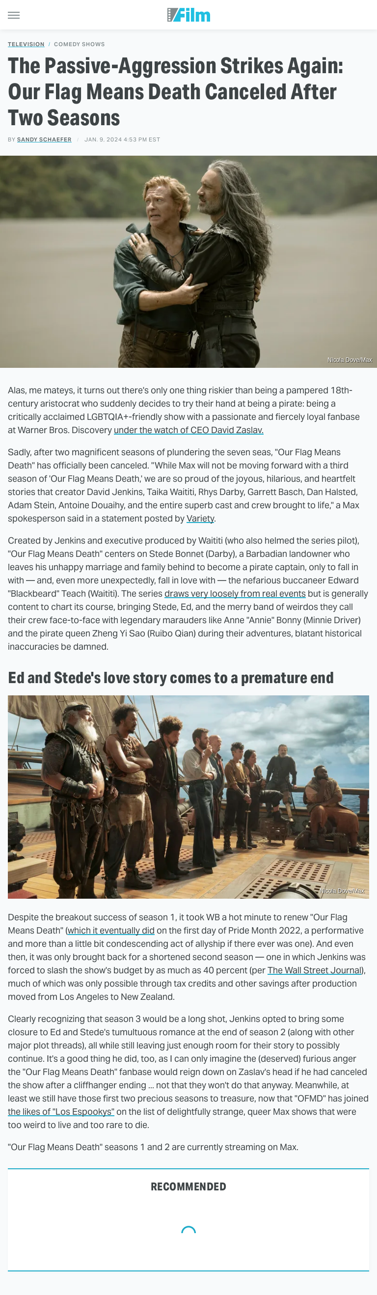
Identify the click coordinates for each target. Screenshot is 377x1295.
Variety (200, 518)
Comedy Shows (79, 44)
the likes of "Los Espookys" (61, 1111)
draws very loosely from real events (235, 593)
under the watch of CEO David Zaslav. (189, 430)
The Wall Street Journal (314, 970)
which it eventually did (111, 930)
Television (26, 44)
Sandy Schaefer (44, 139)
